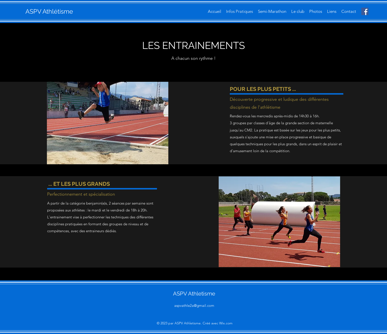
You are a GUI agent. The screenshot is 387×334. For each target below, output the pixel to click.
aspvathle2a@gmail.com (194, 305)
